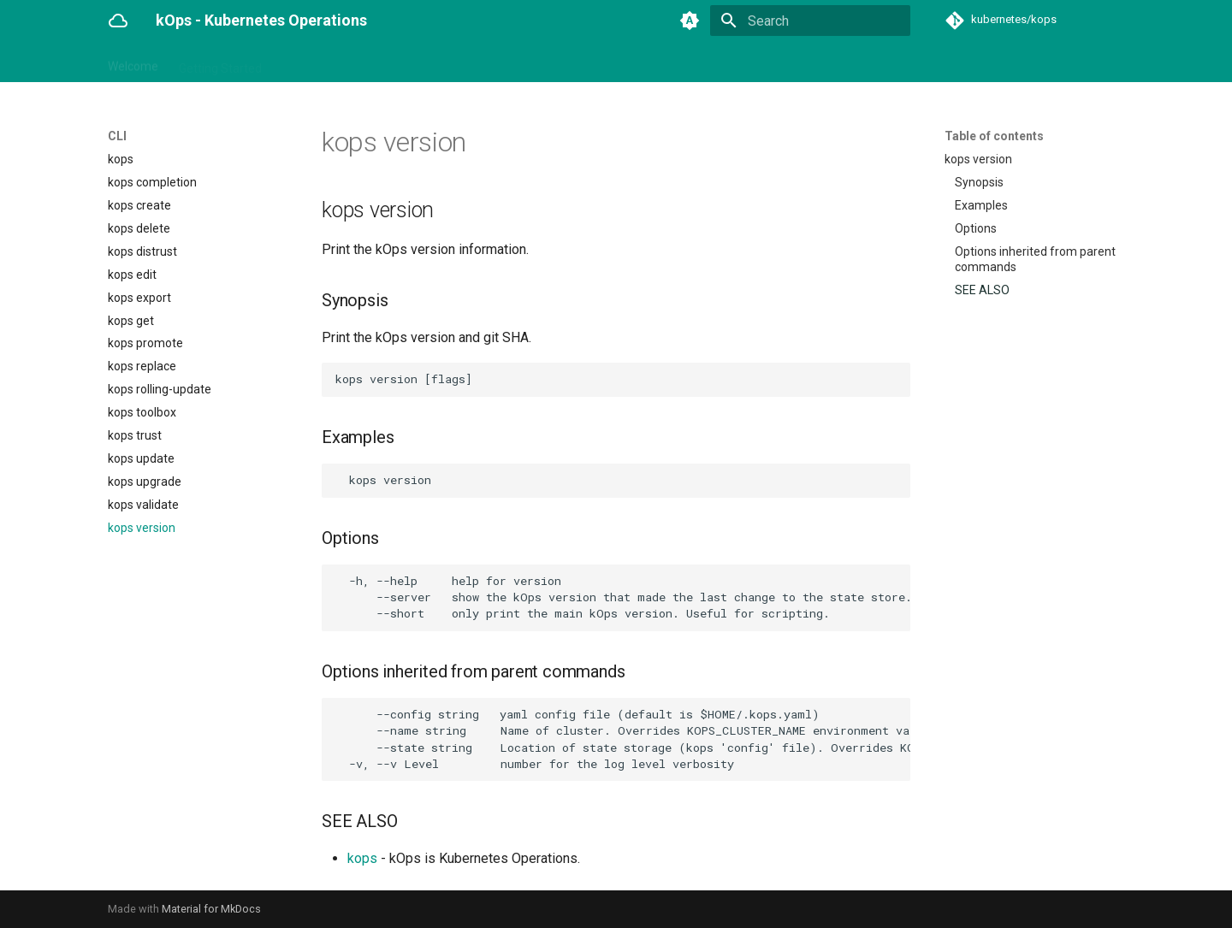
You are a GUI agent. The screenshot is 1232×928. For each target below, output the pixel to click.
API (328, 62)
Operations (451, 62)
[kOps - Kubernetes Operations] (118, 20)
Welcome (133, 62)
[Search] (810, 20)
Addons (379, 62)
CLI (290, 62)
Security (605, 62)
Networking (532, 62)
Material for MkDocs (211, 908)
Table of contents (994, 136)
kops (362, 858)
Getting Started (220, 62)
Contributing (757, 62)
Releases (836, 62)
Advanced (676, 62)
